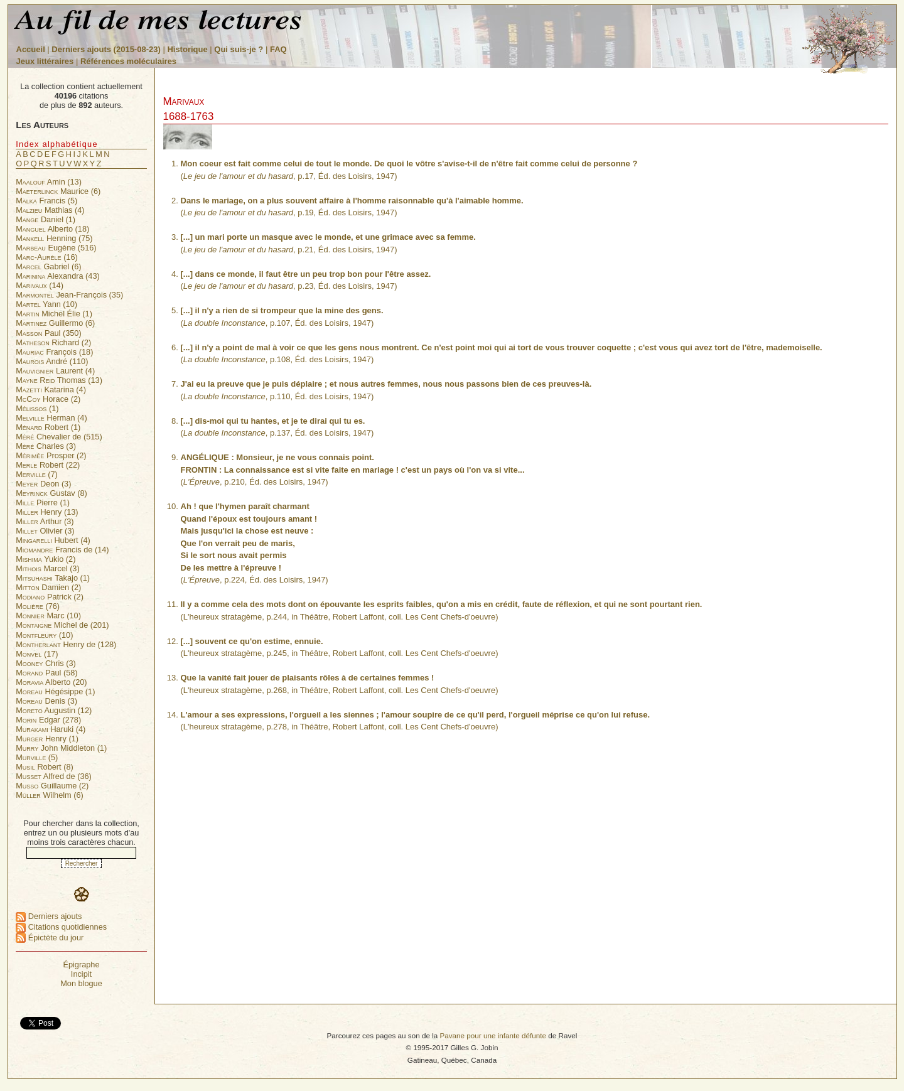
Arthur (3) (44, 521)
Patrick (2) (49, 596)
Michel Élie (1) (54, 313)
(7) (37, 474)
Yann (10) (46, 304)
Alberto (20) (51, 682)
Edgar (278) (48, 719)
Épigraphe (81, 964)
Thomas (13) (59, 380)
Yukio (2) (45, 559)
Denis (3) (46, 701)
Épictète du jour (49, 937)
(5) (37, 757)
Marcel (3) (47, 568)
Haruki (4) (50, 729)
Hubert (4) (53, 540)
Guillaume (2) (52, 785)
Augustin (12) (54, 710)
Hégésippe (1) (55, 691)
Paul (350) (48, 333)
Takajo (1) (53, 578)
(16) (47, 257)
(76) (38, 606)
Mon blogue (81, 983)
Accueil (30, 49)
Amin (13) (49, 181)
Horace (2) (48, 399)
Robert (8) (44, 766)
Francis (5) (46, 200)
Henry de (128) (66, 644)
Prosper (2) (51, 455)
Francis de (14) (62, 549)
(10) (44, 635)
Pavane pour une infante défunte (492, 1035)
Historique (187, 49)
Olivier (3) (45, 530)
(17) (37, 653)
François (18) (54, 352)
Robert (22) (48, 465)
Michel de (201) (62, 625)
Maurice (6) (58, 191)
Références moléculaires (128, 61)
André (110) (52, 361)
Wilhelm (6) (49, 795)
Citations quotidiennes (61, 927)
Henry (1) (47, 738)
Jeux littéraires (45, 61)
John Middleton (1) (61, 748)
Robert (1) (48, 427)
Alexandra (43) (58, 276)
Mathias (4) (50, 210)
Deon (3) (43, 483)
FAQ (278, 49)
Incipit (81, 974)
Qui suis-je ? (238, 49)
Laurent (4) (55, 370)
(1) (37, 408)
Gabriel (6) (48, 266)
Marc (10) (48, 615)
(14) (39, 285)
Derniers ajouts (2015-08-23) (107, 49)
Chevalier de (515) (59, 436)
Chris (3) (45, 663)
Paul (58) (46, 672)
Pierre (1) (43, 502)
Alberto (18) (52, 229)
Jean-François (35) (69, 294)
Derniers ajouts (49, 916)
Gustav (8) (51, 493)
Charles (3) (46, 446)
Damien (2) (48, 587)
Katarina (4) (51, 389)
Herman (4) (51, 417)
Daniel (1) (45, 219)
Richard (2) (53, 342)
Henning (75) (54, 238)
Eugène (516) (56, 247)
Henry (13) (47, 512)
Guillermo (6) (55, 323)
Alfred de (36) (54, 776)
